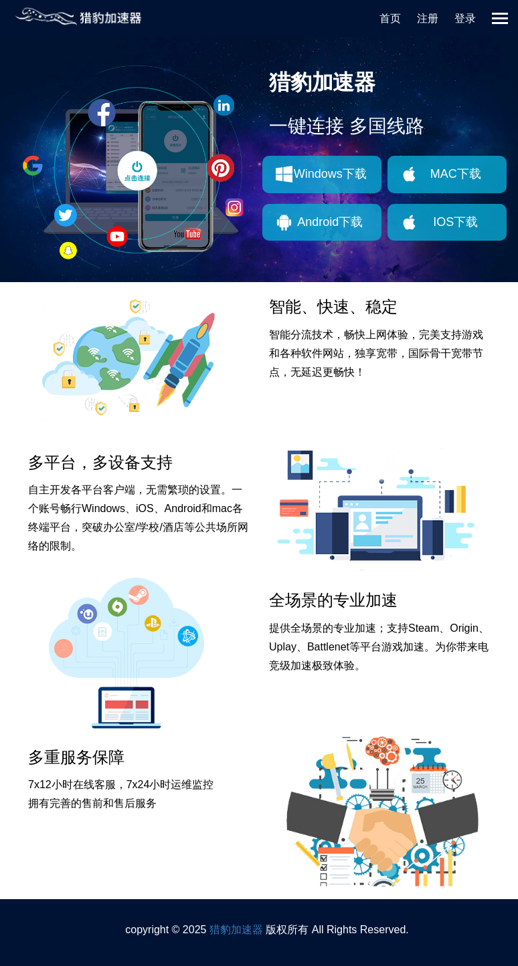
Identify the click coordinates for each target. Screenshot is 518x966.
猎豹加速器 (236, 929)
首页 (390, 18)
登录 (465, 18)
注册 (427, 18)
